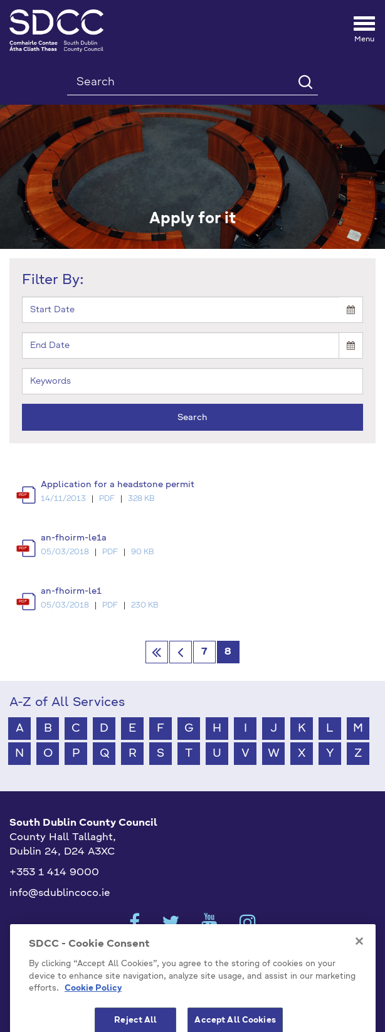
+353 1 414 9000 (54, 873)
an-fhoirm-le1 (71, 591)
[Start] (180, 310)
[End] (180, 345)
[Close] (359, 963)
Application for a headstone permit (117, 484)
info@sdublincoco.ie (59, 893)
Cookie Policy (93, 1011)
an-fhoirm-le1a (74, 538)
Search (192, 417)
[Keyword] (192, 381)
